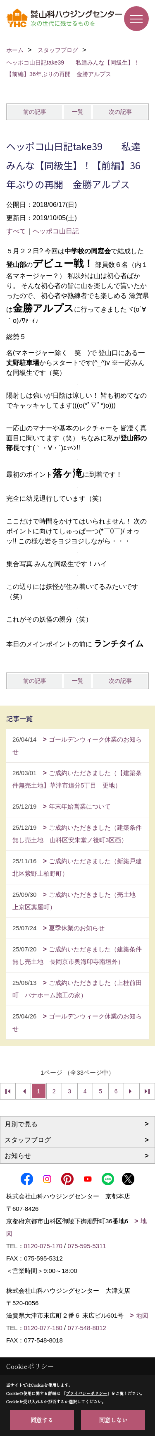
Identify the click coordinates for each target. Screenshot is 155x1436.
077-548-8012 (86, 1327)
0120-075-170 (43, 1245)
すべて (16, 231)
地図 (142, 1315)
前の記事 (34, 111)
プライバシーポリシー (86, 1393)
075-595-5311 (86, 1245)
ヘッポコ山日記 (56, 231)
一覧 (77, 111)
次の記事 (120, 111)
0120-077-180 (43, 1327)
